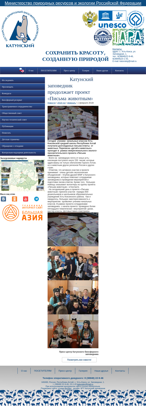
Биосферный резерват (12, 100)
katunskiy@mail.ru (85, 384)
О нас (31, 70)
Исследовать (7, 80)
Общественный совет (12, 113)
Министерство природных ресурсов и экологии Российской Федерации (73, 3)
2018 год (61, 103)
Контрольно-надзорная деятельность (19, 152)
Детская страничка (10, 139)
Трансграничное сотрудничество (17, 106)
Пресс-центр (69, 70)
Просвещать (7, 86)
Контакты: (117, 49)
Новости (52, 103)
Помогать (6, 132)
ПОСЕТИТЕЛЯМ (49, 70)
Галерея (85, 70)
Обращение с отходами (12, 146)
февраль (71, 103)
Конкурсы (6, 93)
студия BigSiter (64, 388)
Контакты (119, 70)
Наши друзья (102, 70)
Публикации (7, 126)
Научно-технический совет (14, 119)
